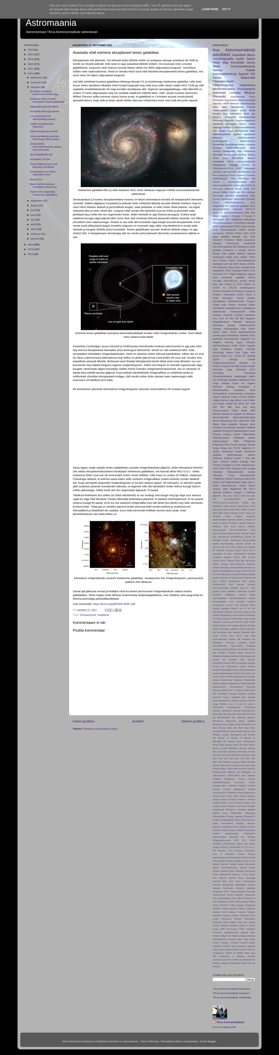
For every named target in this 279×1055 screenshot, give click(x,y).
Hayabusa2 (244, 380)
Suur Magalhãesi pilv (41, 154)
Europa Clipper (247, 366)
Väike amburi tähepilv (222, 949)
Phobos (238, 233)
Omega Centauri (246, 779)
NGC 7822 (217, 762)
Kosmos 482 (236, 670)
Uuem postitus (84, 721)
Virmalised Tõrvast (40, 159)
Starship (217, 103)
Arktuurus (217, 526)
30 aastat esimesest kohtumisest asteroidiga (44, 93)
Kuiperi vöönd (219, 676)
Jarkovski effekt (248, 632)
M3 (236, 318)
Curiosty (242, 250)
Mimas (216, 421)
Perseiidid (218, 120)
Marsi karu (232, 728)
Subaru (216, 332)
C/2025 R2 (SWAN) (244, 356)
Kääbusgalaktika (248, 683)
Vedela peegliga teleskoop (243, 936)
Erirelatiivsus (238, 291)
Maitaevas (217, 724)
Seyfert (216, 451)
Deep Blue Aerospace (245, 561)
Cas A (252, 550)
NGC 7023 (217, 758)
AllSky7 (238, 509)
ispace (239, 342)
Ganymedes (230, 154)
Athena (229, 352)
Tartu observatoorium (222, 898)
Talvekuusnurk (219, 895)
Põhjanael (248, 816)
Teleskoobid (228, 151)
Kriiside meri (238, 673)
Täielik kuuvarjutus (245, 240)
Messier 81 (227, 414)
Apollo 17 (217, 523)
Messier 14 (236, 738)
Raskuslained (227, 823)
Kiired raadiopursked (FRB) (226, 226)
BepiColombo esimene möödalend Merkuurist (43, 185)
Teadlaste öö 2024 (226, 902)
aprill (33, 224)
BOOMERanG (237, 537)
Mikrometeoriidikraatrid (244, 417)
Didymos (229, 189)
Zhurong (229, 342)
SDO (246, 233)
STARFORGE (229, 844)
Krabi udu (236, 172)
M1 (235, 403)
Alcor (253, 506)
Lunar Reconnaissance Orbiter (229, 230)
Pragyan (246, 803)
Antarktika (250, 516)
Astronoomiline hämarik (238, 533)
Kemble (244, 649)
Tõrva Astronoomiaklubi (241, 161)
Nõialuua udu (234, 772)
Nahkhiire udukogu (231, 762)
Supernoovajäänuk (245, 120)
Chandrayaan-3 (247, 288)
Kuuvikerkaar (226, 680)
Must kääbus (249, 745)
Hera (252, 380)
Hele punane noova (246, 612)
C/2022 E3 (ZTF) (233, 284)
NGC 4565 (250, 421)
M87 (230, 407)
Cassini (217, 113)
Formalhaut (218, 373)
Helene (216, 615)
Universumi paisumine (244, 479)
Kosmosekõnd (220, 393)
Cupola (216, 561)
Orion (252, 96)
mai (33, 219)
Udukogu (217, 243)
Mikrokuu (250, 414)
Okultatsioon (229, 779)
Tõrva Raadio (229, 922)
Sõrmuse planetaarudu (223, 885)
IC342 (245, 622)
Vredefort (235, 943)
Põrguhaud (218, 444)
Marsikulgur (227, 199)
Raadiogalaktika (228, 820)
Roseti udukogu (238, 444)
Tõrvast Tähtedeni (221, 925)
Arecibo (243, 281)
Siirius (231, 267)
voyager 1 (239, 492)
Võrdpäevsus (218, 953)
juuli (33, 210)
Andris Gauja (245, 513)
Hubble (243, 257)
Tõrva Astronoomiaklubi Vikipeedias (232, 997)
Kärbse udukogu (220, 683)
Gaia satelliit (228, 253)
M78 (253, 714)
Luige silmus (235, 400)
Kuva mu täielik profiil (224, 1027)
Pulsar (216, 202)
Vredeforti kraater (247, 943)
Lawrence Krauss (221, 697)
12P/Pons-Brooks (221, 346)
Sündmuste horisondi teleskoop (239, 888)
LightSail (234, 700)
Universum (218, 274)
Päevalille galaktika (246, 810)
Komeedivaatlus (220, 390)
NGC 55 (246, 752)
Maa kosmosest (232, 113)
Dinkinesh (251, 564)
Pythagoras (231, 810)
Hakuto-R (228, 612)
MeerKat (217, 414)
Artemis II (228, 127)
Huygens (250, 301)
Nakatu (244, 762)
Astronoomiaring (220, 533)
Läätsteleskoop (234, 707)
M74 (248, 714)
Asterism (251, 526)
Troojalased (250, 905)
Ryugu (216, 448)
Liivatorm (251, 700)
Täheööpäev (249, 919)
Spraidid (236, 236)
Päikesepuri (250, 813)
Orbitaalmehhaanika (221, 782)
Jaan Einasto (220, 260)
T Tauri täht (248, 458)
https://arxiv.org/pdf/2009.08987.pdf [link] (114, 604)
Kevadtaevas (248, 308)
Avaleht (138, 721)
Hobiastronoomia (236, 301)
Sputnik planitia (247, 867)
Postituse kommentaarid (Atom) (100, 728)
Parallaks (217, 427)
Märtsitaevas (226, 421)
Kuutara (216, 680)
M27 (247, 403)
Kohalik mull (249, 656)
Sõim (224, 881)
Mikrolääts (217, 741)
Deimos (251, 250)
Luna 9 (251, 704)
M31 (242, 318)
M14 (220, 714)
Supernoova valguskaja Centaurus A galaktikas (43, 193)
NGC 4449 (237, 752)
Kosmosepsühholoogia (222, 673)
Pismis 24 (225, 799)
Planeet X (242, 799)
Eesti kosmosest (232, 574)
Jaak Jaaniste (234, 632)
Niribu (234, 769)
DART (239, 168)
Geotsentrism (218, 605)
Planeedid (219, 96)
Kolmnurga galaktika (223, 195)
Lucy (215, 318)
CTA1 (233, 547)
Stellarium (217, 458)
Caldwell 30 (241, 547)
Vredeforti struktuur (221, 946)
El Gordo (233, 578)
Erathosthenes (219, 584)
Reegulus (217, 827)
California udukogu (224, 550)
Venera (251, 277)
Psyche (237, 434)
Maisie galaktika (247, 721)
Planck (234, 799)
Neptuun (217, 137)
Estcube (240, 584)
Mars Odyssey (219, 728)
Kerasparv (231, 124)
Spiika (240, 864)
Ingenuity (226, 172)
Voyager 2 (225, 943)
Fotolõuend (249, 373)
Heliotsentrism (225, 615)
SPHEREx (217, 844)
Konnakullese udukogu (245, 663)
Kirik (242, 656)
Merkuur (249, 92)
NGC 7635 (250, 758)
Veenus (217, 70)
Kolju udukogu (247, 659)
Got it (226, 9)
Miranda (231, 741)
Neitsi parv (225, 765)
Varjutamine (219, 165)
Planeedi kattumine (244, 322)
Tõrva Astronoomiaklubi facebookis (231, 988)
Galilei (252, 595)
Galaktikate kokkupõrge (243, 219)
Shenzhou (238, 851)
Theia (228, 468)
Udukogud (237, 270)
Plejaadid (229, 120)
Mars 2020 (220, 107)
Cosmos (251, 557)
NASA (242, 124)
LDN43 (224, 690)
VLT (226, 274)
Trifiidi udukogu (237, 905)
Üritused (216, 966)
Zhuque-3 (227, 492)
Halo (235, 612)
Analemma (226, 349)
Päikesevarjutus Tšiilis (226, 441)
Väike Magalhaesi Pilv (234, 489)
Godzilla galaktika (221, 608)
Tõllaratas (217, 475)
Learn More (210, 9)
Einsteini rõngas (220, 366)
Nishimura (242, 769)
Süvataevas (218, 892)
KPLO (238, 636)
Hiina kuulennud (239, 615)
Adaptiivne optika (221, 506)
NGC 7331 (239, 758)
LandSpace (223, 694)
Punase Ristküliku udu (230, 806)
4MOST (251, 499)
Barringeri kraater (221, 540)
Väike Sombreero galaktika (243, 946)
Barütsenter (236, 540)
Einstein (216, 291)
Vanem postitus (193, 721)
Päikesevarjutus (223, 85)
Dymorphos (218, 219)
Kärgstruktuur (234, 683)
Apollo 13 (241, 520)
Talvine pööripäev (235, 895)
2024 (31, 59)
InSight (216, 305)
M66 (244, 714)
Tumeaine (229, 240)
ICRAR (252, 622)
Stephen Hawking (220, 871)
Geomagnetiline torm (223, 602)
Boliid (252, 110)
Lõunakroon (226, 711)
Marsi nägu (244, 728)
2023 (31, 64)
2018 (31, 254)
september (37, 200)
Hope (236, 257)
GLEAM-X (217, 595)
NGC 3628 (238, 421)
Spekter (233, 864)
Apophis (251, 523)
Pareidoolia (232, 793)
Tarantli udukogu (239, 461)
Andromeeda (237, 96)
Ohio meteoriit (248, 775)
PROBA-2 (233, 786)
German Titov (232, 605)
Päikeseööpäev (219, 816)
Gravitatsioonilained (222, 376)
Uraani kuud (219, 482)
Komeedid (237, 62)
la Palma (235, 960)
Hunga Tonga (249, 619)
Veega (244, 482)
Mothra (216, 745)
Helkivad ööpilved (246, 253)
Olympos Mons (247, 424)
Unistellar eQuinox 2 (239, 925)
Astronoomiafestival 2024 (237, 212)
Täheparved (226, 919)
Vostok (252, 939)
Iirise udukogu (233, 625)
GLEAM (251, 591)
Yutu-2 (252, 489)
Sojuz (237, 267)
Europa (216, 253)
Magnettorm (231, 721)
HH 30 (243, 608)
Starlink (251, 455)
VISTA (241, 929)
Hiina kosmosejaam (222, 223)
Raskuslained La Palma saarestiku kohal (43, 173)
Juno (225, 158)
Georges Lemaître (246, 602)
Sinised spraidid (248, 857)
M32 (225, 714)
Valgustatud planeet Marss (44, 106)
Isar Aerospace (219, 632)
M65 (239, 714)
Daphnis (230, 561)
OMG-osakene (219, 775)
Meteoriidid (248, 77)
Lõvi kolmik (218, 403)
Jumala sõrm (227, 636)
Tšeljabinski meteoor (223, 479)
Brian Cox (227, 356)
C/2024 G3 (249, 284)
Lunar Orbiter (248, 400)
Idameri (223, 625)
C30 (223, 547)
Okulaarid (217, 779)
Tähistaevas (237, 107)
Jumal (215, 636)
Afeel (215, 349)
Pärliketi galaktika (235, 816)
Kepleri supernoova (246, 653)
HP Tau (251, 608)
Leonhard (227, 315)
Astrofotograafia (223, 58)
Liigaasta (243, 700)
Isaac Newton (228, 305)
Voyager (233, 165)
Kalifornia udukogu (224, 386)
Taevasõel (250, 892)
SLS (244, 840)
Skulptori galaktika (234, 861)
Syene (241, 878)
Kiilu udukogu (248, 192)
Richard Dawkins (240, 827)
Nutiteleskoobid (219, 772)
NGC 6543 (240, 755)
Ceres (229, 554)
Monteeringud (249, 741)
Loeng (234, 397)
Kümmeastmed (236, 687)
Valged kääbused (237, 274)
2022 (31, 68)
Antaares (238, 349)
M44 (230, 714)
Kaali (246, 636)
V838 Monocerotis (228, 929)
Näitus (216, 424)
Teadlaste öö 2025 (231, 465)
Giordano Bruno (247, 605)
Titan (239, 151)
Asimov (242, 526)
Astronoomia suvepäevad (240, 243)
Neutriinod (235, 765)
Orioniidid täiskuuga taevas (44, 111)
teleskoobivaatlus (224, 88)
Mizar (239, 741)
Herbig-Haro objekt (222, 257)
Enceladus (226, 291)
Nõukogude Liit (248, 772)
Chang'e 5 (237, 216)
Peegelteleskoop (221, 322)
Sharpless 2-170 (225, 851)
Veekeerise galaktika (232, 277)
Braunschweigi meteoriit (232, 544)
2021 (31, 73)
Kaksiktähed (219, 308)
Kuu (216, 50)
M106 (215, 714)
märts (34, 229)
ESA (227, 219)
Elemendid (250, 578)
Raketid (217, 117)
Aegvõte (251, 346)
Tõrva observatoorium (241, 475)
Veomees (232, 939)
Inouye (235, 383)
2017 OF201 (233, 496)
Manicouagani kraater (231, 724)
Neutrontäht (239, 199)
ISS (252, 73)
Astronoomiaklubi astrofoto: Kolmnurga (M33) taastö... (45, 137)
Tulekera (241, 908)
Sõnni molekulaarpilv (245, 881)
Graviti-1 (234, 608)
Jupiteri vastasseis (244, 134)
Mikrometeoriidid (221, 417)
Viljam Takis (242, 939)
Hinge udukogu (221, 383)
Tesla (221, 468)
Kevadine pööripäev (221, 656)
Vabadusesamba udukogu (236, 932)
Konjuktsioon (242, 195)
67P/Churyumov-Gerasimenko (226, 503)
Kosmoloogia (225, 670)
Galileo (224, 192)
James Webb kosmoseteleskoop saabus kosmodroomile (45, 146)
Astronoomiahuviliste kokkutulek (228, 185)
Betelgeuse (243, 247)
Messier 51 (249, 738)
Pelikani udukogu (247, 796)
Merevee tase (249, 731)
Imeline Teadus (246, 154)
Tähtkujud (217, 922)
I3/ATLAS (238, 622)
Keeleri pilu (236, 649)
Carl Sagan (219, 130)
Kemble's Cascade (226, 653)
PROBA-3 (243, 786)
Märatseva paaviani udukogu (242, 748)
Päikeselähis (236, 813)
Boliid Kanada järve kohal (43, 131)
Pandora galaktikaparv (234, 789)
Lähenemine (218, 707)
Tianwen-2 (224, 905)
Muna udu (238, 745)
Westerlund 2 (226, 956)
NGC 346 (227, 752)
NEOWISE (238, 158)
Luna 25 (223, 318)
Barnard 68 (250, 537)
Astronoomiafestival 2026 (242, 530)
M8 (214, 717)
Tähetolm (238, 919)
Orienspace (239, 782)
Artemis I (218, 182)
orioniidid (217, 281)
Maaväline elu (248, 172)
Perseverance (246, 88)
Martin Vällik (248, 410)
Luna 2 (232, 704)
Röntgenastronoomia (222, 840)
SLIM (252, 233)
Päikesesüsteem (223, 81)
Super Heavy (229, 332)
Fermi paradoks (228, 591)
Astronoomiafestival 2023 (225, 247)
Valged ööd (226, 936)
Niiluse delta (226, 769)
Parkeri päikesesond (246, 793)
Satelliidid (218, 124)
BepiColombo (248, 141)
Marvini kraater (229, 731)
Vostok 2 (216, 943)
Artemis (251, 107)
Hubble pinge (237, 619)
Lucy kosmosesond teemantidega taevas (42, 117)
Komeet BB (229, 663)
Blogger (212, 1041)
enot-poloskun (190, 1041)
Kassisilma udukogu (245, 223)
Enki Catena (248, 581)
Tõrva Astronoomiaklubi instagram (231, 993)
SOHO (252, 840)
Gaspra (252, 598)
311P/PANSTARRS (232, 499)
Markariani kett (248, 724)
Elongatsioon (234, 581)
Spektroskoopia (234, 455)
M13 (231, 318)
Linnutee (235, 92)
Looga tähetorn (220, 704)
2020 (31, 244)
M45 (215, 407)
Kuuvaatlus (249, 393)
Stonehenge (250, 871)
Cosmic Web (239, 557)
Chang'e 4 (225, 216)
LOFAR (246, 690)
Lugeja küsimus (220, 400)
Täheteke (244, 335)
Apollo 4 (235, 523)
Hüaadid (216, 622)
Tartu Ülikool (237, 898)
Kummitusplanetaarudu (236, 676)
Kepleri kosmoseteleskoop (241, 260)
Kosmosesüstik (237, 311)
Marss (251, 55)
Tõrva (233, 178)
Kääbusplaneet (219, 687)
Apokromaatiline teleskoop (224, 520)
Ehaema (244, 574)
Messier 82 (239, 414)
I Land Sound (227, 622)
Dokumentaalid (236, 567)
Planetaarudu (248, 103)
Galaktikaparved (221, 134)
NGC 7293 (228, 758)
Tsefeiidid (217, 908)
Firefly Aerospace (223, 298)
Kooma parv (219, 666)
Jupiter (240, 58)
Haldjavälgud (240, 376)
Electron (241, 578)
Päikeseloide (249, 434)
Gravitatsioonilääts (235, 144)
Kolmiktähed (218, 663)
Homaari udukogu (222, 619)
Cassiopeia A (219, 554)
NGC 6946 (250, 755)
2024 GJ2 (245, 496)
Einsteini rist (247, 363)
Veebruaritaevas (220, 939)
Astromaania (51, 23)
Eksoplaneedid (88, 615)
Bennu (252, 281)
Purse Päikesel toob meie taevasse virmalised (44, 165)
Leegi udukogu (248, 226)
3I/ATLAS (250, 209)
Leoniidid (238, 315)
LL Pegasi (237, 690)
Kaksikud (242, 643)
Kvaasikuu (237, 680)
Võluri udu (250, 949)
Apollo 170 (226, 523)
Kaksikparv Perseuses (224, 643)
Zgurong (217, 492)
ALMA (234, 346)
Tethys (252, 902)
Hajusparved (218, 612)
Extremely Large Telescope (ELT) (234, 369)
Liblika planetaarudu (221, 700)
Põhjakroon (249, 441)
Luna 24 (242, 704)
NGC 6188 (230, 755)
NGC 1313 (217, 752)
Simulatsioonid (234, 857)
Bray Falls (218, 284)
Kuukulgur (250, 676)
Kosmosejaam (249, 670)
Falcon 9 (250, 294)
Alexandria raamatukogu (223, 509)
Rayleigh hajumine (245, 823)
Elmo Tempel (219, 581)
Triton (228, 270)
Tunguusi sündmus (230, 915)
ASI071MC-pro (230, 281)
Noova (243, 264)
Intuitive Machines (247, 629)
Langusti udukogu (237, 694)
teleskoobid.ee (248, 960)
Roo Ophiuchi (248, 837)
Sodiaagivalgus (231, 329)
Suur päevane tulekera (224, 878)
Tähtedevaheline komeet (241, 472)
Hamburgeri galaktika (227, 380)
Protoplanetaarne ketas (243, 431)
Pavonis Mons (219, 796)
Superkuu (241, 175)
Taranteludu (250, 895)
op (241, 960)
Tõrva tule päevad (246, 922)
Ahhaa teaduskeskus (239, 506)
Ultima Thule (249, 270)
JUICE (252, 257)
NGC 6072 (221, 755)
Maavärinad (218, 721)
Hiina (226, 103)
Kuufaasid (217, 264)
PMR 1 (224, 786)
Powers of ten (227, 803)
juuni (33, 215)
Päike (216, 62)
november (36, 82)
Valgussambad (233, 482)
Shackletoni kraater (232, 451)
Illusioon (243, 625)
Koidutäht (233, 659)
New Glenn (245, 765)
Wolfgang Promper (245, 956)
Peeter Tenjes (232, 796)
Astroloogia (218, 352)
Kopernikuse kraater (236, 666)
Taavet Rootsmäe (238, 892)
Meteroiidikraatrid (236, 147)
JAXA (216, 158)
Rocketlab (233, 837)
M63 (234, 714)
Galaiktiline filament (236, 595)
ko (230, 960)
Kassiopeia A (247, 386)
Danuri (223, 561)
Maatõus (251, 717)
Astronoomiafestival (244, 127)
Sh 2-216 (245, 847)
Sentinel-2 (224, 847)
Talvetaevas (233, 335)
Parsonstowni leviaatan (234, 427)
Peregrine (227, 431)
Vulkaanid (237, 209)
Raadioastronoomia (234, 202)
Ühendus (250, 342)
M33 (253, 403)
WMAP (240, 953)
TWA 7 (226, 892)
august (34, 205)
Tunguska (241, 912)
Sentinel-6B (234, 847)
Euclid (238, 189)
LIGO (230, 690)
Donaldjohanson (228, 571)
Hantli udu (234, 192)
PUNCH (251, 786)
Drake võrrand (248, 571)
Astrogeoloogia (219, 530)
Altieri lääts (218, 513)
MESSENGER (223, 717)
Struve (215, 874)
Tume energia (248, 468)
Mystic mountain (220, 748)
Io (234, 223)
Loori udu (228, 264)
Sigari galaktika (221, 236)
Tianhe (216, 905)
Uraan (233, 110)
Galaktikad (103, 615)
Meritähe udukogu (221, 735)
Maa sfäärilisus (238, 717)
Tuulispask (244, 915)
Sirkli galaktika (219, 861)
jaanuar (35, 238)
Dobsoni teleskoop (221, 567)
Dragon (238, 571)
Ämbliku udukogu (220, 963)
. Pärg (224, 496)
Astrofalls (250, 349)
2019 (31, 249)
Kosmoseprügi (235, 393)
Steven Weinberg (236, 871)
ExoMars (234, 588)
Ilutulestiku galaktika (229, 629)
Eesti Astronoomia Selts (241, 130)
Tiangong (236, 468)
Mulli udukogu (226, 745)
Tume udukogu (229, 912)
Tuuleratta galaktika (239, 206)
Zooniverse (217, 960)
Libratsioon (249, 315)
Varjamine (245, 339)
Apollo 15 (251, 520)
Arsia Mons (230, 526)
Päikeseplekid (220, 110)
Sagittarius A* (248, 448)
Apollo (243, 110)
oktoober (36, 87)
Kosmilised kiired (244, 390)
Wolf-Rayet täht (246, 178)
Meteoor (234, 103)
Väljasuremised (239, 949)
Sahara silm (242, 844)
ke (227, 960)
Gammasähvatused (237, 598)
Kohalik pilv (219, 659)
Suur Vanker (249, 874)
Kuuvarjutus (231, 100)
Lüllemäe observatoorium (244, 711)
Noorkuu (251, 769)
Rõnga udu (226, 448)
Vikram (242, 485)
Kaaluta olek (235, 639)
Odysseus (222, 267)
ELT (214, 574)
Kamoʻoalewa (236, 646)
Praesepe (238, 803)
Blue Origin (242, 352)
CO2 (227, 547)
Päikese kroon (220, 813)
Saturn (250, 58)
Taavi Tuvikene (221, 461)
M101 (236, 264)
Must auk (249, 113)
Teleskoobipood (242, 902)
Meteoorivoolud (247, 100)
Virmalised (230, 117)
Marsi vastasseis (221, 175)
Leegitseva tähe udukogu (243, 697)
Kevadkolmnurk (233, 308)
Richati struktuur (229, 830)
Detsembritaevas (237, 564)
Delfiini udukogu (220, 564)
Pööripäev (218, 100)
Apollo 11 (218, 212)
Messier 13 (223, 738)
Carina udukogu (225, 359)
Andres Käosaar (231, 513)
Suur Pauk (249, 236)
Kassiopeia (225, 649)
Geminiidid (218, 144)
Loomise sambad (246, 397)
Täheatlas (217, 472)
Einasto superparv (221, 578)
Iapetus (216, 625)
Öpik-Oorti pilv (248, 963)
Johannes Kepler (246, 305)
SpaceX (244, 73)
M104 (241, 403)
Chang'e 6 (249, 216)
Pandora (216, 789)
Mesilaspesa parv (239, 735)
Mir (224, 741)
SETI (236, 840)
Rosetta (251, 444)
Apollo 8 (243, 523)
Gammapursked (220, 598)
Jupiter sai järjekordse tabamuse (42, 125)
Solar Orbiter (248, 329)
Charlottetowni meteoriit (244, 554)
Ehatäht (251, 574)
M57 (222, 407)
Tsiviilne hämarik (229, 908)
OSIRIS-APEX (233, 775)
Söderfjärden (240, 885)
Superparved (225, 874)
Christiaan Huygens (222, 557)
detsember (37, 77)
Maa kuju (241, 407)
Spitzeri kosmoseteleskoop (225, 867)
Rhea (227, 444)
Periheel (229, 233)
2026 (31, 49)
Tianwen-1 (218, 240)
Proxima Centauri (222, 434)
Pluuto (232, 175)
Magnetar (250, 318)
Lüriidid (229, 403)
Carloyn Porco (241, 550)
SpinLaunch (250, 864)
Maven (239, 731)
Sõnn (231, 881)
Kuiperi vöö (250, 673)
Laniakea (251, 694)
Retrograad (227, 827)
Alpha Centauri (248, 509)
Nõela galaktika (229, 424)
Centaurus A (229, 250)
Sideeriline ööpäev (234, 854)
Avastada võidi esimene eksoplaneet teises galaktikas (47, 100)
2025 (31, 54)
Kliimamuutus (219, 311)
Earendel (221, 574)
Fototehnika (242, 591)
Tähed (217, 77)
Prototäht (250, 199)
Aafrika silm (248, 503)
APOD (242, 346)
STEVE (236, 448)
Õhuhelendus (235, 963)
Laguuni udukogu (221, 397)
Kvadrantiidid (249, 680)
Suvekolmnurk (248, 267)
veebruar (36, 234)
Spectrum (224, 864)
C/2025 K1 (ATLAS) (225, 288)
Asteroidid (219, 92)
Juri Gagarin (248, 383)
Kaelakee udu (248, 639)
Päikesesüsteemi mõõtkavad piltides (234, 438)
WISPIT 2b (231, 953)
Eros (231, 584)
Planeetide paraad (224, 325)
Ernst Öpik (234, 366)
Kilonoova (235, 656)
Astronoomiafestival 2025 (241, 182)
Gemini (240, 298)
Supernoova (247, 85)
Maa (225, 62)
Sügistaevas (219, 270)
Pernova (216, 799)
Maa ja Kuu (36, 179)
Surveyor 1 (237, 874)
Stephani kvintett (232, 458)
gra (224, 960)
